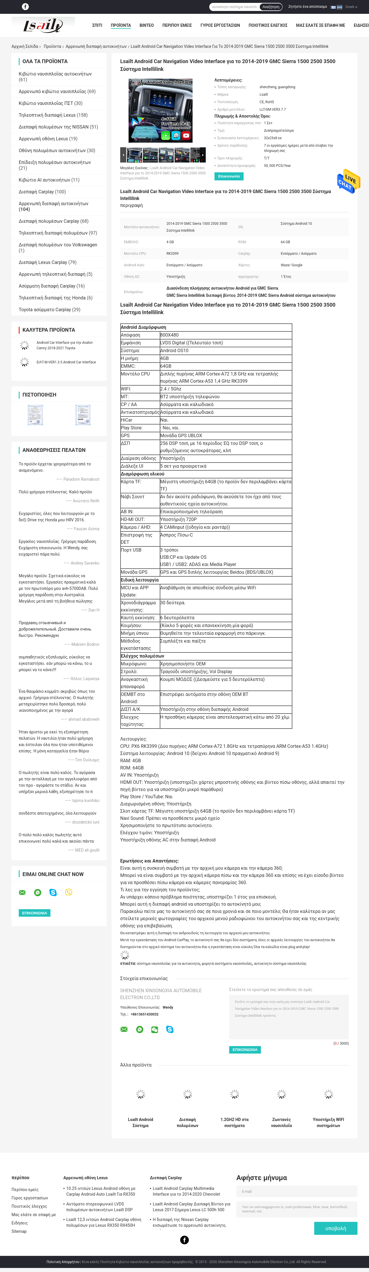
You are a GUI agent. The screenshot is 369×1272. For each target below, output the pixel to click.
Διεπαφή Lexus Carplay (43, 262)
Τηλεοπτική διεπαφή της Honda (52, 298)
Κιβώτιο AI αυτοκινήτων (44, 180)
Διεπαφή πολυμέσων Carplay (49, 221)
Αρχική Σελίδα (25, 46)
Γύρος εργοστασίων (220, 25)
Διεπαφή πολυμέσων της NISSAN (54, 127)
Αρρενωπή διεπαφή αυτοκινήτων (96, 46)
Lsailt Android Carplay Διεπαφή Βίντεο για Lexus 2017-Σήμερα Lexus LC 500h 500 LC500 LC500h (191, 1208)
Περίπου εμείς (177, 25)
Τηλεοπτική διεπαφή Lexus (47, 115)
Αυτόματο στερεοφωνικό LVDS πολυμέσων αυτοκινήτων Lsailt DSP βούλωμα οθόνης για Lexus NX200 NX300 (104, 1208)
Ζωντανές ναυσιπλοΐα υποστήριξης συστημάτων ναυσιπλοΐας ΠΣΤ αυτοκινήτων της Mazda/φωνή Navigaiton (282, 1122)
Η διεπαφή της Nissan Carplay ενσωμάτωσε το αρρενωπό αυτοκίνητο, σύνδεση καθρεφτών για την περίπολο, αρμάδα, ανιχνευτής (189, 1223)
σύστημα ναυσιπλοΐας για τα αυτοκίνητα (168, 964)
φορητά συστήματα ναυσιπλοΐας (227, 964)
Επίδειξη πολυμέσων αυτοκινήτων (55, 162)
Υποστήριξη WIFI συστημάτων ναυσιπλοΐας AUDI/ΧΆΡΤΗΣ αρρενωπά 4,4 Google (328, 1122)
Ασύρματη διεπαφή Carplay (47, 286)
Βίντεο (147, 25)
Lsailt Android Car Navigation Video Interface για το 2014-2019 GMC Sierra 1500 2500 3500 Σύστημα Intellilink (163, 173)
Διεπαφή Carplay (36, 192)
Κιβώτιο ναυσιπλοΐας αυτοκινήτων (55, 74)
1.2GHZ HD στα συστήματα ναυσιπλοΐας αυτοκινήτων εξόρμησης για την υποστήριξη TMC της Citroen (234, 1122)
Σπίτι (97, 25)
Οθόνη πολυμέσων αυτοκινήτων (52, 150)
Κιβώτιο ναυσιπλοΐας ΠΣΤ (46, 103)
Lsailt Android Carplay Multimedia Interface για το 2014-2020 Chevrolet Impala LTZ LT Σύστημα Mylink (186, 1192)
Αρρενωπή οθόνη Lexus (43, 138)
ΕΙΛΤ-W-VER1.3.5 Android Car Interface (66, 362)
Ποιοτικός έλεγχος (268, 25)
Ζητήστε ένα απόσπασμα (308, 7)
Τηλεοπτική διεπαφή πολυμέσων (53, 233)
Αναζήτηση (271, 7)
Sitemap (19, 1231)
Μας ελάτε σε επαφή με (320, 25)
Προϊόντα (121, 25)
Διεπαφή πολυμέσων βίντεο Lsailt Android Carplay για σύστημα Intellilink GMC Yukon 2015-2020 (187, 1122)
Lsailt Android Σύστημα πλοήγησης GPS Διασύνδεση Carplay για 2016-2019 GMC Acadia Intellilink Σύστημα (140, 1122)
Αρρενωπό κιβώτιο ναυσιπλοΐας (52, 91)
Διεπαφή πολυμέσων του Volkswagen (58, 245)
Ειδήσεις (20, 1223)
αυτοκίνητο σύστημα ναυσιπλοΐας (280, 964)
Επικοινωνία (229, 176)
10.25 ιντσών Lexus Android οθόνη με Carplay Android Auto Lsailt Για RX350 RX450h (100, 1192)
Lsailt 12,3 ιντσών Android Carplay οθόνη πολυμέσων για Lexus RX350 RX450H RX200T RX (103, 1223)
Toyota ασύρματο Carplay (45, 309)
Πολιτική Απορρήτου (62, 1262)
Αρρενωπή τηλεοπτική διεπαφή (52, 274)
